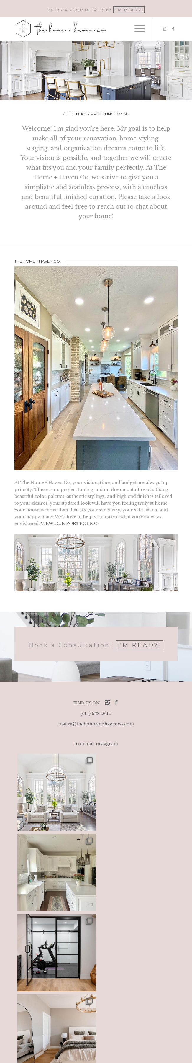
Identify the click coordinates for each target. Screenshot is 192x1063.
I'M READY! (129, 9)
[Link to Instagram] (164, 28)
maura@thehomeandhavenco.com (96, 724)
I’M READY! (139, 645)
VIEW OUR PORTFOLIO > (70, 523)
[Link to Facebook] (173, 28)
